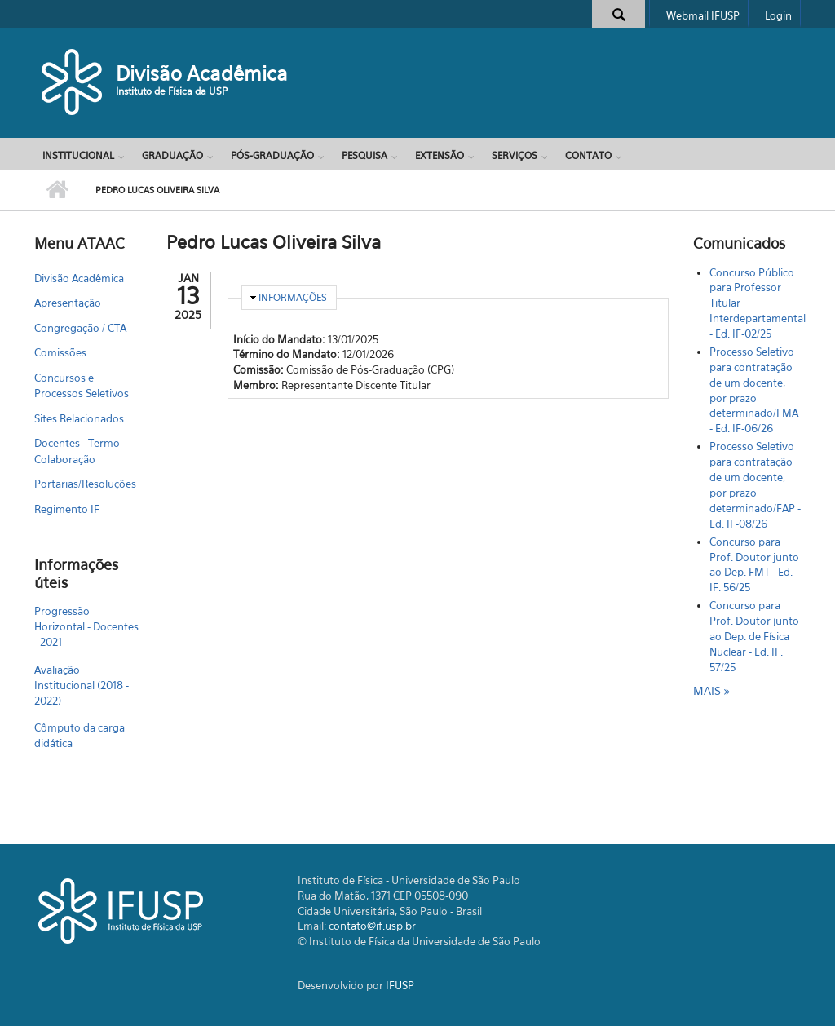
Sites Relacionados (79, 418)
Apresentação (67, 302)
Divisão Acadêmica (202, 73)
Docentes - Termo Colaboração (77, 451)
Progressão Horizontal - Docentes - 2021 (86, 626)
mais (708, 690)
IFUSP (400, 985)
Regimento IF (66, 508)
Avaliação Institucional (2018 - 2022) (81, 685)
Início (56, 190)
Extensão (439, 155)
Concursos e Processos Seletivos (81, 385)
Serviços (514, 155)
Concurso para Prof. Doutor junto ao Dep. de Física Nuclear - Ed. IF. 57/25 (754, 636)
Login (778, 15)
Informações (292, 297)
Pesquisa (364, 155)
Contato (588, 155)
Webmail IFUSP (703, 15)
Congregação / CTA (80, 327)
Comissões (60, 352)
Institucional (78, 155)
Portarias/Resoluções (85, 483)
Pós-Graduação (272, 155)
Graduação (172, 155)
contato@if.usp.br (372, 925)
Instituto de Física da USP (172, 91)
